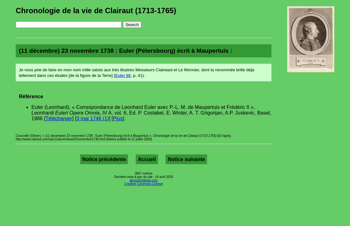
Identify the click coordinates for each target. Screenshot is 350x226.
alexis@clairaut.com (143, 180)
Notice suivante (186, 159)
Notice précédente (104, 159)
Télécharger (58, 118)
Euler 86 (123, 75)
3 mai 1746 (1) (92, 118)
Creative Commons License (143, 184)
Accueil (147, 159)
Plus (118, 118)
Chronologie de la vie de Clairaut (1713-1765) (96, 10)
